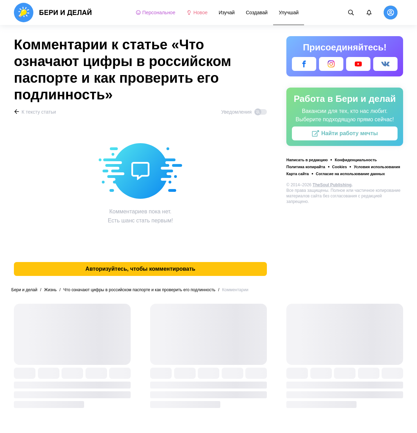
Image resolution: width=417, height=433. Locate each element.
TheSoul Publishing (332, 184)
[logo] (53, 12)
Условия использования (377, 167)
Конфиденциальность (356, 160)
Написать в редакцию (307, 160)
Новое (196, 12)
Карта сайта (297, 174)
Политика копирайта (305, 167)
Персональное (155, 12)
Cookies (339, 167)
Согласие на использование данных (350, 174)
